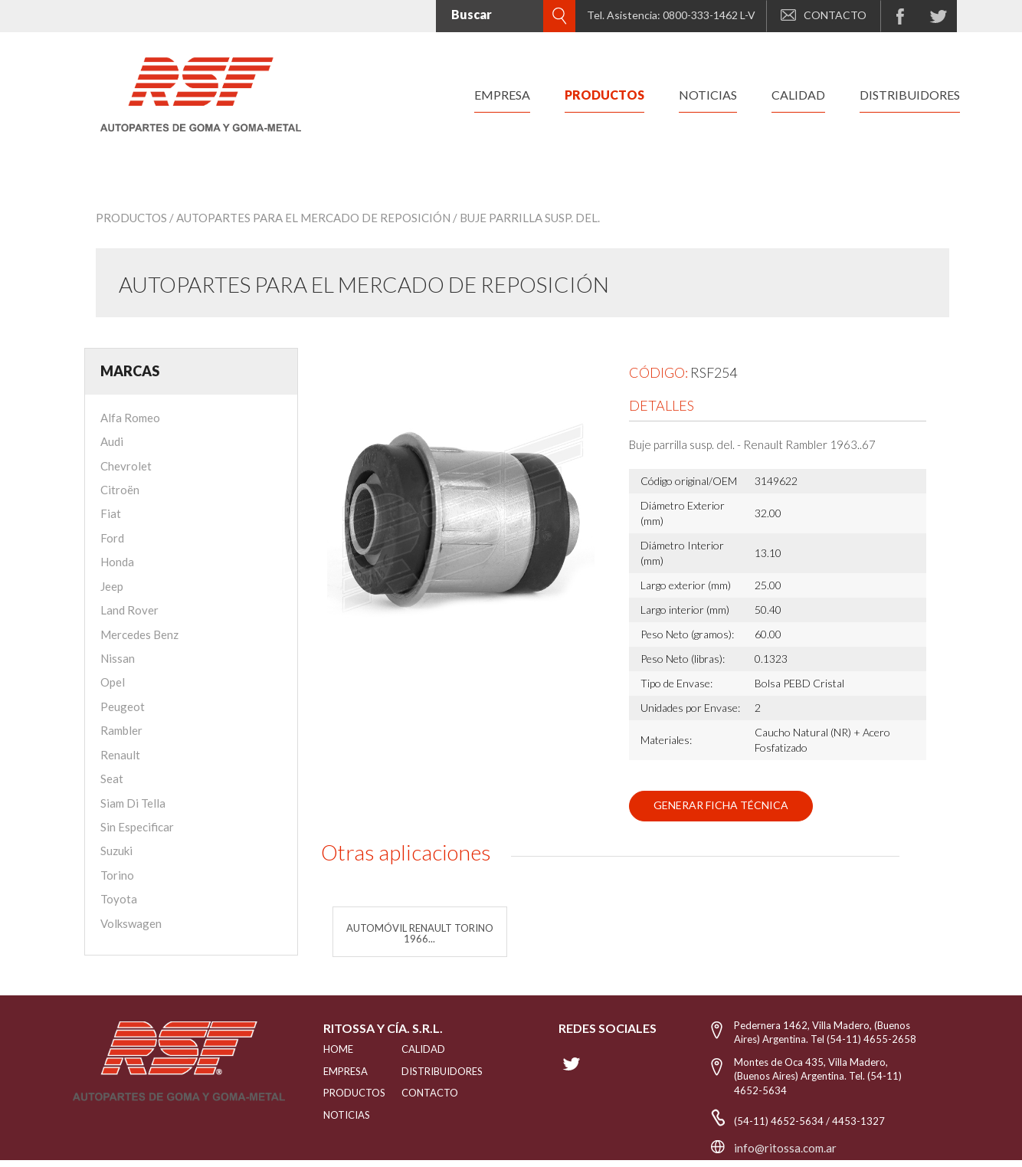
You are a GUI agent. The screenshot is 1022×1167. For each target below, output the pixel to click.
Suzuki (116, 850)
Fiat (110, 513)
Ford (112, 538)
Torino (117, 875)
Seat (111, 778)
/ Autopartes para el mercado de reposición (309, 218)
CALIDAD (423, 1049)
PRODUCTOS (343, 1093)
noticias (708, 94)
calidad (798, 94)
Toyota (118, 899)
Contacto (429, 1093)
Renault (120, 755)
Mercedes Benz (139, 634)
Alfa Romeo (130, 418)
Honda (117, 562)
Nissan (117, 658)
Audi (111, 441)
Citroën (119, 490)
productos (604, 94)
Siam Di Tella (132, 803)
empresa (502, 94)
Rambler (121, 730)
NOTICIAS (343, 1115)
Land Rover (129, 610)
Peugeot (122, 706)
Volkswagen (131, 923)
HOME (338, 1049)
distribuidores (910, 94)
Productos (131, 218)
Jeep (111, 586)
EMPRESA (343, 1071)
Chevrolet (126, 466)
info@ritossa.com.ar (785, 1148)
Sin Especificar (137, 827)
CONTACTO (823, 14)
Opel (112, 682)
